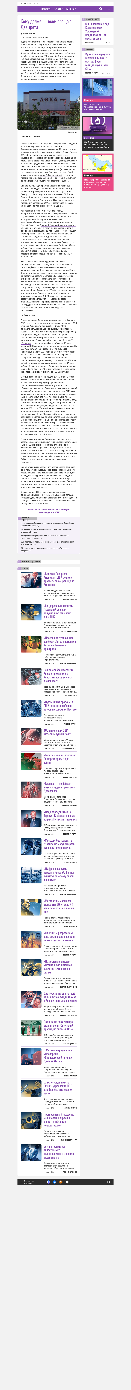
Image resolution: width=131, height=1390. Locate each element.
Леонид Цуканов (70, 959)
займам (49, 163)
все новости (89, 43)
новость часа (92, 19)
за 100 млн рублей (60, 372)
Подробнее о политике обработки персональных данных (69, 1376)
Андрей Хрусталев (69, 631)
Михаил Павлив (70, 1269)
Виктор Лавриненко (68, 664)
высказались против (38, 503)
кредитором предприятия (33, 299)
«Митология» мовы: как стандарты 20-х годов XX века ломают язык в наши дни (59, 1002)
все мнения (106, 73)
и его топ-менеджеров (42, 500)
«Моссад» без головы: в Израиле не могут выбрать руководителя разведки (59, 940)
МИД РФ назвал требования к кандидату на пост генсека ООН (97, 107)
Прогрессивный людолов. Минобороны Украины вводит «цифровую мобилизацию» (59, 1312)
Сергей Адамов (70, 728)
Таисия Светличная (69, 1333)
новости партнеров (31, 561)
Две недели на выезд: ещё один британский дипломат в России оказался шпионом (60, 1125)
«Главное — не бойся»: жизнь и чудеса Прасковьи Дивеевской (59, 851)
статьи (25, 568)
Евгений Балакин (69, 870)
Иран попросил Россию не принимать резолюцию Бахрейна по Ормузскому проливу (97, 183)
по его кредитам (34, 420)
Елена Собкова (70, 1237)
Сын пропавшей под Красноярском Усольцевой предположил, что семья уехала (97, 31)
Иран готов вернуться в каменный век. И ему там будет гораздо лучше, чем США (97, 61)
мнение (89, 49)
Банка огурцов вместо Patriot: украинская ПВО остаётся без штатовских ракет (58, 1248)
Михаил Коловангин (68, 1144)
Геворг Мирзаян (70, 599)
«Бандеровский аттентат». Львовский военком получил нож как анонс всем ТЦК (59, 611)
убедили (36, 194)
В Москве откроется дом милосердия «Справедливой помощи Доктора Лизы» (58, 1216)
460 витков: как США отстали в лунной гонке (57, 764)
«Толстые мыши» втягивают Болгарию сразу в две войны (60, 823)
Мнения (79, 8)
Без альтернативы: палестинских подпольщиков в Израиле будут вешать (59, 1344)
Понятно (103, 1374)
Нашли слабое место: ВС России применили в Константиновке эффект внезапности (58, 707)
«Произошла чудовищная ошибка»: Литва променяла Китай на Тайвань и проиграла (60, 643)
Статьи (66, 8)
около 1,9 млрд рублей (51, 175)
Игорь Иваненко (70, 842)
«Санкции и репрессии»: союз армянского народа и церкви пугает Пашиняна (59, 1065)
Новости (54, 8)
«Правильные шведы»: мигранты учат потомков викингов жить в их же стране (58, 1095)
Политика (88, 100)
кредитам (38, 163)
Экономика (89, 137)
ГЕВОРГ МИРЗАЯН (92, 73)
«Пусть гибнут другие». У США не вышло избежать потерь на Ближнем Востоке (60, 737)
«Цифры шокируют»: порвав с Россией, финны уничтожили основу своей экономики (59, 970)
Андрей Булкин (70, 756)
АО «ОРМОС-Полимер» (42, 354)
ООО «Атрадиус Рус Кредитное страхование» (51, 346)
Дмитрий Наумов (28, 34)
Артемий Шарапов (69, 781)
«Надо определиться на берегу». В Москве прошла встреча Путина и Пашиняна (60, 879)
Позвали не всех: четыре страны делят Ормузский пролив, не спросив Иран (58, 1186)
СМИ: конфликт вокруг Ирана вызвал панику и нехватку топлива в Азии (96, 144)
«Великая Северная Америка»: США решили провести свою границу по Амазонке (59, 579)
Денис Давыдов (70, 1023)
